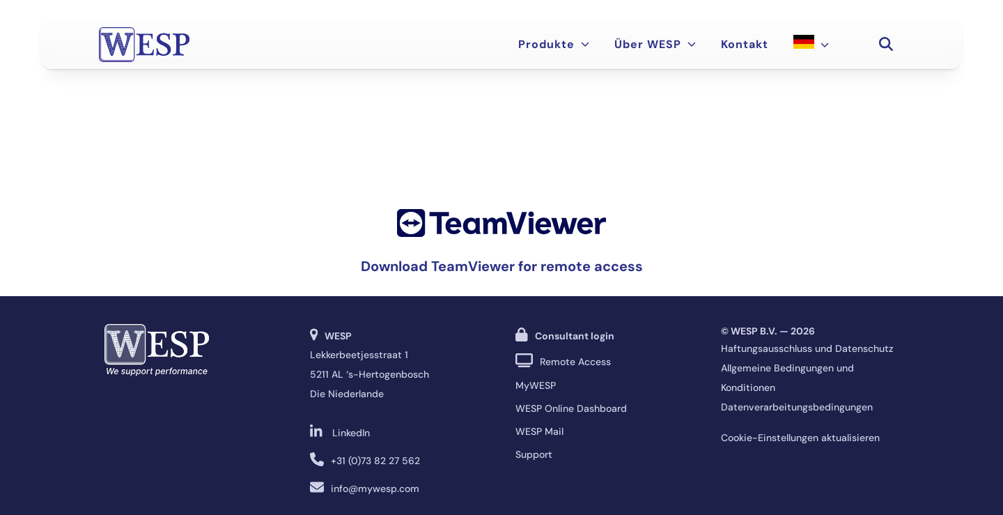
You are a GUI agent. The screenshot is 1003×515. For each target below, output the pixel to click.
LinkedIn (351, 432)
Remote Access (575, 361)
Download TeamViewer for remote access (502, 266)
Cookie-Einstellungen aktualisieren (800, 437)
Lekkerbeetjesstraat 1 (359, 354)
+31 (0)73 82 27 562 (375, 460)
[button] (886, 44)
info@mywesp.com (375, 488)
